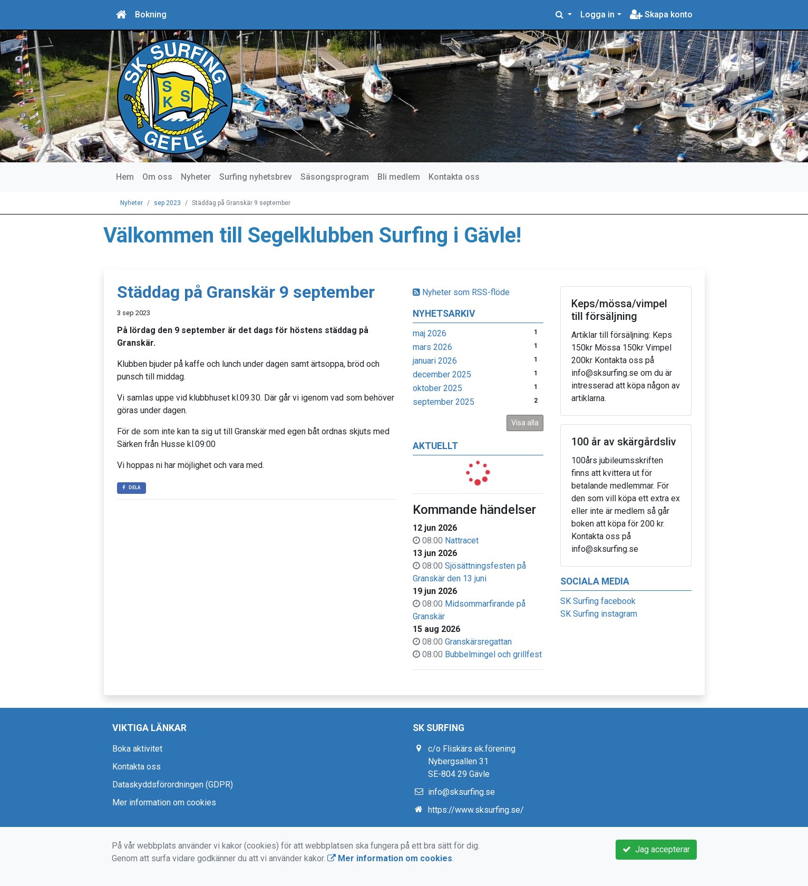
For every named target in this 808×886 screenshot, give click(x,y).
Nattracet (462, 541)
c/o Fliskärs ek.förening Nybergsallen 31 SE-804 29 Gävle (471, 761)
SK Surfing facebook (598, 601)
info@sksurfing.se (461, 792)
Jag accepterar (656, 849)
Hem (125, 177)
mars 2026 (432, 347)
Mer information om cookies (164, 802)
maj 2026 (429, 333)
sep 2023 (167, 203)
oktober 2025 (437, 388)
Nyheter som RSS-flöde (461, 292)
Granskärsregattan (478, 642)
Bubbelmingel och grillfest (493, 654)
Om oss (157, 177)
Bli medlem (398, 177)
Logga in (597, 14)
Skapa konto (661, 14)
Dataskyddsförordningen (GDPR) (172, 785)
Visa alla (525, 422)
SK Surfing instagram (598, 614)
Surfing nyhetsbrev (255, 177)
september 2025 (443, 402)
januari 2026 (435, 361)
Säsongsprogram (334, 177)
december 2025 (442, 374)
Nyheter (196, 177)
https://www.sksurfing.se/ (476, 810)
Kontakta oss (454, 177)
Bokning (151, 14)
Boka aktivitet (137, 749)
